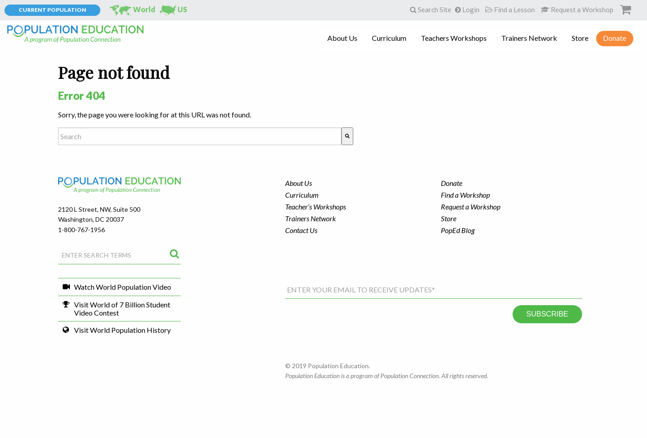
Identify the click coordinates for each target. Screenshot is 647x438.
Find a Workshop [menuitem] (465, 194)
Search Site (430, 9)
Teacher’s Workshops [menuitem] (315, 206)
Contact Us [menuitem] (301, 230)
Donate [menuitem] (614, 38)
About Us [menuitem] (342, 38)
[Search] (347, 136)
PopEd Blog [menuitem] (457, 230)
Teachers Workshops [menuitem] (454, 38)
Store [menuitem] (580, 38)
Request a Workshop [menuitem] (470, 206)
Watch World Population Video (122, 286)
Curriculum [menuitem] (389, 38)
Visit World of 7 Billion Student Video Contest (122, 308)
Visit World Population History (122, 330)
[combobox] (199, 136)
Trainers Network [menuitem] (529, 38)
